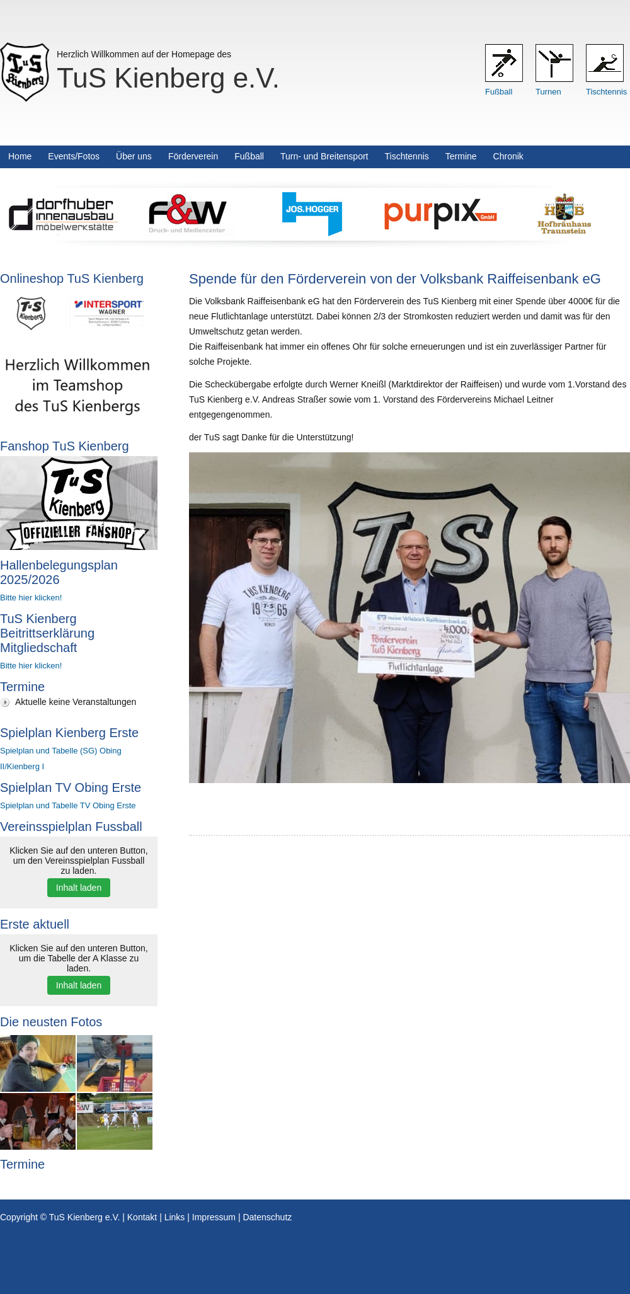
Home (20, 156)
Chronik (508, 156)
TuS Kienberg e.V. (168, 77)
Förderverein (193, 156)
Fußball (498, 91)
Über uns (134, 156)
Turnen (548, 91)
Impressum (214, 1217)
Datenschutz (267, 1217)
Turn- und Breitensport (324, 156)
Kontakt (142, 1217)
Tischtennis (606, 91)
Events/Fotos (74, 156)
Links (174, 1217)
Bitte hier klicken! (31, 597)
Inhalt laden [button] (78, 888)
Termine (461, 156)
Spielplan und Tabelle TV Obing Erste (68, 805)
